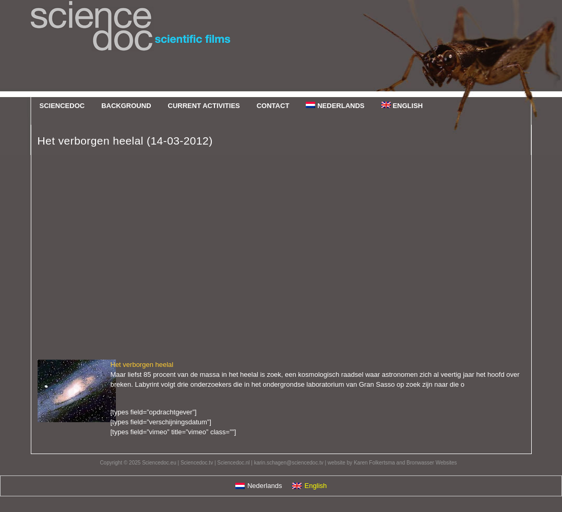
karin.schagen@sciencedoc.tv (289, 463)
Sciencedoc (281, 48)
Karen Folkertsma (374, 463)
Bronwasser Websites (431, 463)
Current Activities (204, 106)
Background (126, 106)
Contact (273, 106)
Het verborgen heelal (142, 364)
